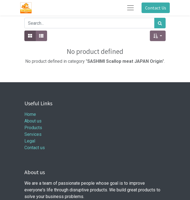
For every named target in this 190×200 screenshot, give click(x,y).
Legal (29, 141)
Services (33, 134)
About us (33, 121)
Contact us (34, 147)
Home (30, 114)
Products (33, 127)
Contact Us (155, 8)
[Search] (160, 23)
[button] (158, 36)
